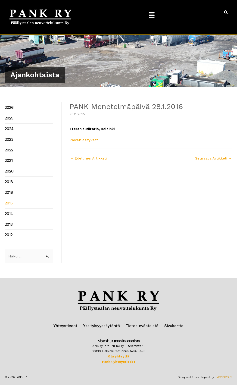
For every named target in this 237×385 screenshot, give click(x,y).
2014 (8, 207)
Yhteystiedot (69, 317)
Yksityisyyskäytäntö (103, 317)
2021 (8, 157)
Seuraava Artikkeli (214, 158)
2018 (8, 177)
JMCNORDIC (223, 368)
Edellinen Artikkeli (88, 158)
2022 (8, 147)
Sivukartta (170, 317)
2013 (8, 217)
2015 (8, 197)
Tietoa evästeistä (141, 317)
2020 (9, 167)
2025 (8, 117)
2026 (8, 107)
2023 (8, 137)
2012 (8, 227)
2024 (9, 127)
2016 (8, 187)
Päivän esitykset (83, 140)
